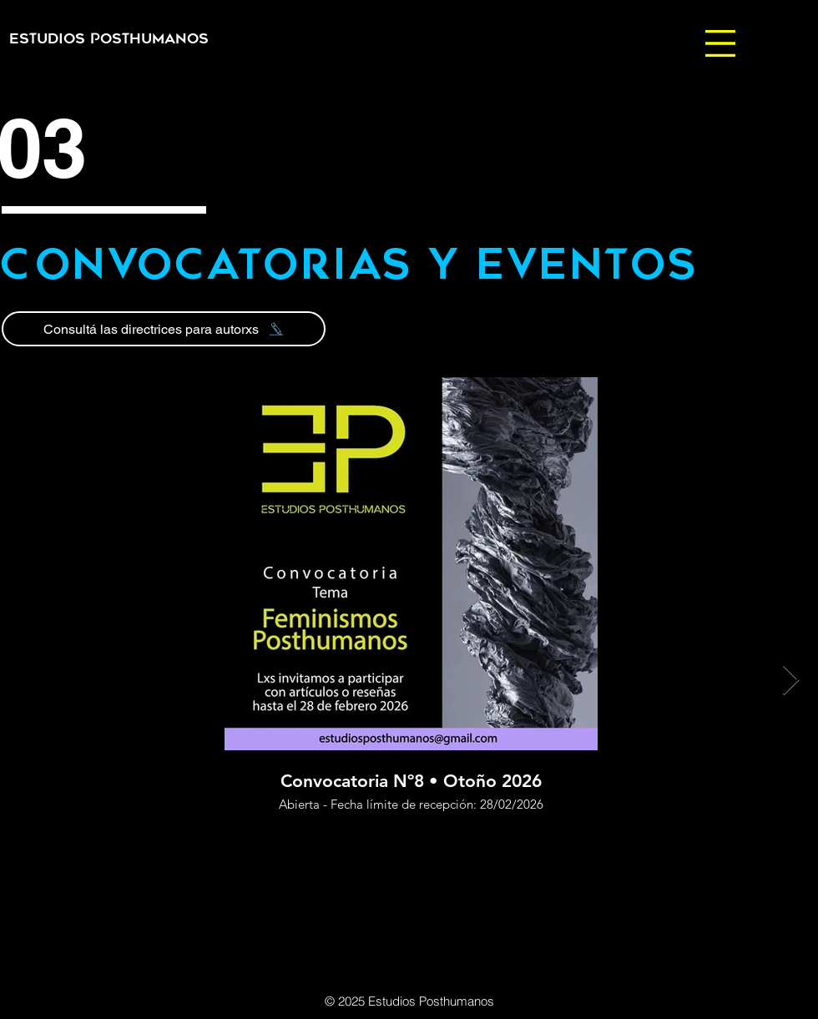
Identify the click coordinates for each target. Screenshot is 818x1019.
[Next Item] (790, 680)
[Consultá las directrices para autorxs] (164, 328)
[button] (720, 43)
